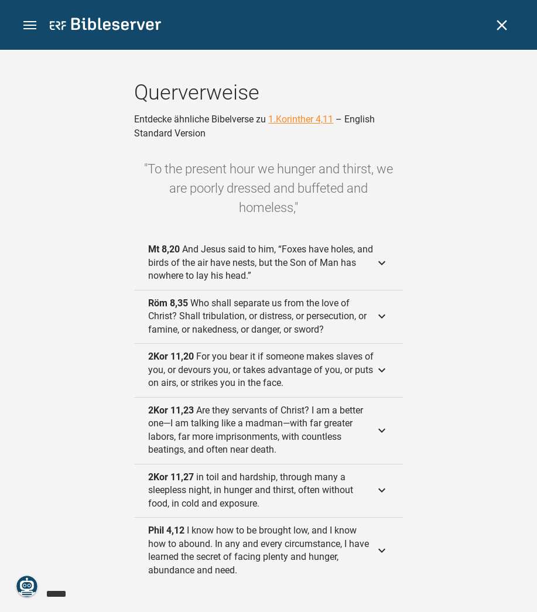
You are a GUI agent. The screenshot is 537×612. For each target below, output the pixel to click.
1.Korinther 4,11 (300, 119)
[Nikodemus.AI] (26, 586)
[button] (29, 25)
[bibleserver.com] (105, 26)
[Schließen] (502, 25)
